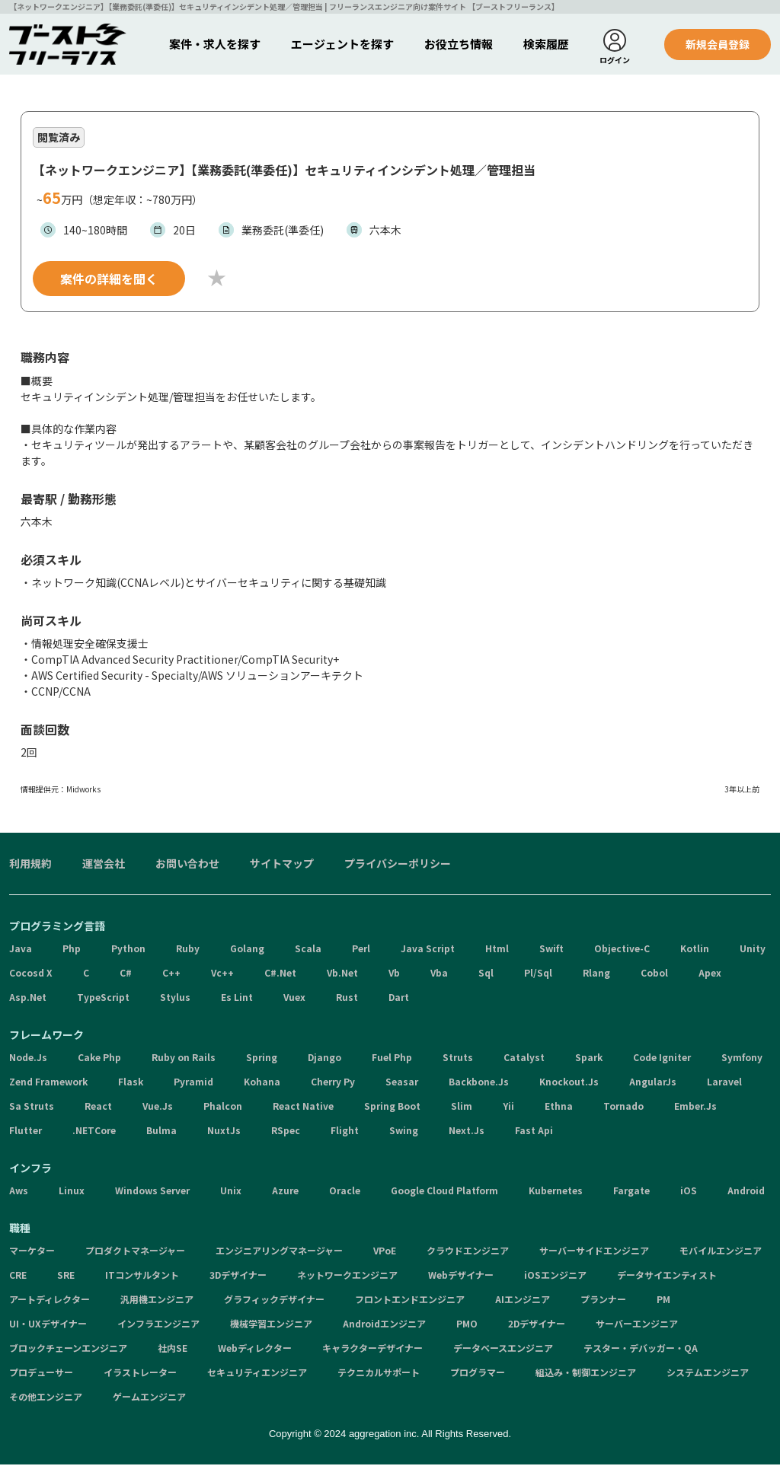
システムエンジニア (708, 1373)
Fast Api (534, 1131)
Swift (551, 949)
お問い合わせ (187, 864)
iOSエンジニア (555, 1276)
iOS (688, 1191)
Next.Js (466, 1131)
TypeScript (103, 998)
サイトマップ (282, 864)
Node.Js (28, 1058)
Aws (18, 1191)
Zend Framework (48, 1082)
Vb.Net (342, 973)
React (98, 1107)
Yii (508, 1107)
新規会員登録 (718, 44)
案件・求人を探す (215, 44)
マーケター (32, 1251)
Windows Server (152, 1191)
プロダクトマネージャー (135, 1251)
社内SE (172, 1349)
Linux (72, 1191)
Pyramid (193, 1082)
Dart (398, 998)
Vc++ (222, 973)
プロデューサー (41, 1373)
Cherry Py (333, 1082)
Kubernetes (556, 1191)
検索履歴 (546, 44)
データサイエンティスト (667, 1276)
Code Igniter (662, 1058)
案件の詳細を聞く (109, 280)
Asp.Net (27, 998)
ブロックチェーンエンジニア (68, 1349)
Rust (347, 998)
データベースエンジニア (503, 1349)
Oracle (344, 1191)
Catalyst (524, 1058)
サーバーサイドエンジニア (594, 1251)
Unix (230, 1191)
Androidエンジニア (384, 1324)
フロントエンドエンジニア (410, 1300)
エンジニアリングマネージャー (279, 1251)
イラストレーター (140, 1373)
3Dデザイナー (238, 1276)
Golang (247, 949)
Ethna (559, 1107)
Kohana (262, 1082)
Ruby (188, 949)
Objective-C (622, 949)
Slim (461, 1107)
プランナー (603, 1300)
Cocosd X (31, 973)
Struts (458, 1058)
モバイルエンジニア (720, 1251)
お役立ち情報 (458, 44)
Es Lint (237, 998)
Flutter (25, 1131)
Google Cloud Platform (444, 1191)
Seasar (401, 1082)
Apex (709, 973)
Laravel (724, 1082)
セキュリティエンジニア (257, 1373)
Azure (285, 1191)
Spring (261, 1058)
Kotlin (694, 949)
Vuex (294, 998)
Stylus (175, 998)
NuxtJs (224, 1131)
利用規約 (30, 864)
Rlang (596, 973)
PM (663, 1300)
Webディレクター (255, 1349)
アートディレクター (49, 1300)
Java (20, 949)
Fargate (631, 1191)
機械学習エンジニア (271, 1324)
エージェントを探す (342, 44)
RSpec (285, 1131)
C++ (171, 973)
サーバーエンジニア (637, 1324)
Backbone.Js (479, 1082)
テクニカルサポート (378, 1373)
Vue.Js (157, 1107)
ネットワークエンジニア (347, 1276)
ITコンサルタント (142, 1276)
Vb (394, 973)
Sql (486, 973)
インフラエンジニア (158, 1324)
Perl (361, 949)
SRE (66, 1276)
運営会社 (103, 864)
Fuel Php (392, 1058)
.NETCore (94, 1131)
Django (324, 1058)
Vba (439, 973)
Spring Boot (392, 1107)
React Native (303, 1107)
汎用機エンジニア (156, 1300)
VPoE (384, 1251)
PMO (467, 1324)
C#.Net (280, 973)
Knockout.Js (569, 1082)
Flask (130, 1082)
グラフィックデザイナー (274, 1300)
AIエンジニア (522, 1300)
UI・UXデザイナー (48, 1324)
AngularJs (652, 1082)
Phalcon (222, 1107)
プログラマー (477, 1373)
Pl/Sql (538, 973)
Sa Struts (31, 1107)
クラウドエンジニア (468, 1251)
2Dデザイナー (536, 1324)
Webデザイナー (461, 1276)
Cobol (654, 973)
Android (746, 1191)
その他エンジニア (45, 1397)
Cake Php (99, 1058)
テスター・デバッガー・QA (640, 1349)
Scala (308, 949)
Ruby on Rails (184, 1058)
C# (126, 973)
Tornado (623, 1107)
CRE (18, 1276)
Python (128, 949)
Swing (403, 1131)
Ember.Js (695, 1107)
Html (497, 949)
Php (71, 949)
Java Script (428, 949)
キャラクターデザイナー (372, 1349)
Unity (753, 949)
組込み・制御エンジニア (585, 1373)
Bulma (161, 1131)
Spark (589, 1058)
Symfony (741, 1058)
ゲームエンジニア (149, 1397)
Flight (345, 1131)
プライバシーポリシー (397, 864)
